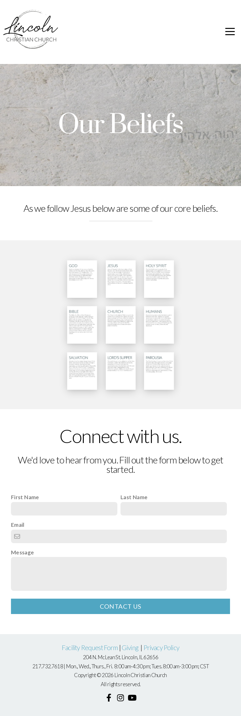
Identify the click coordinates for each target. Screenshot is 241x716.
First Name (25, 497)
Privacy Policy (161, 647)
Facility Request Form (90, 647)
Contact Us (121, 606)
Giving (130, 647)
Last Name (133, 497)
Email (17, 524)
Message (22, 552)
